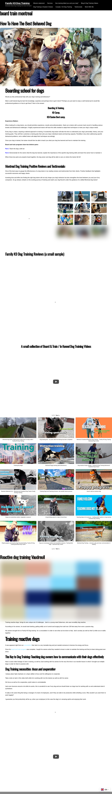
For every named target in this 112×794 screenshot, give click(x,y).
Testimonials (78, 7)
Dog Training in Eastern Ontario (43, 7)
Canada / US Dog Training (64, 7)
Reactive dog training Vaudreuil (22, 557)
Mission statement (39, 3)
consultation (27, 645)
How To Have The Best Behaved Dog (25, 23)
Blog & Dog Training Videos (89, 3)
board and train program (18, 649)
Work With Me (89, 7)
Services (50, 3)
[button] (58, 415)
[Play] (56, 382)
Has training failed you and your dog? (66, 3)
